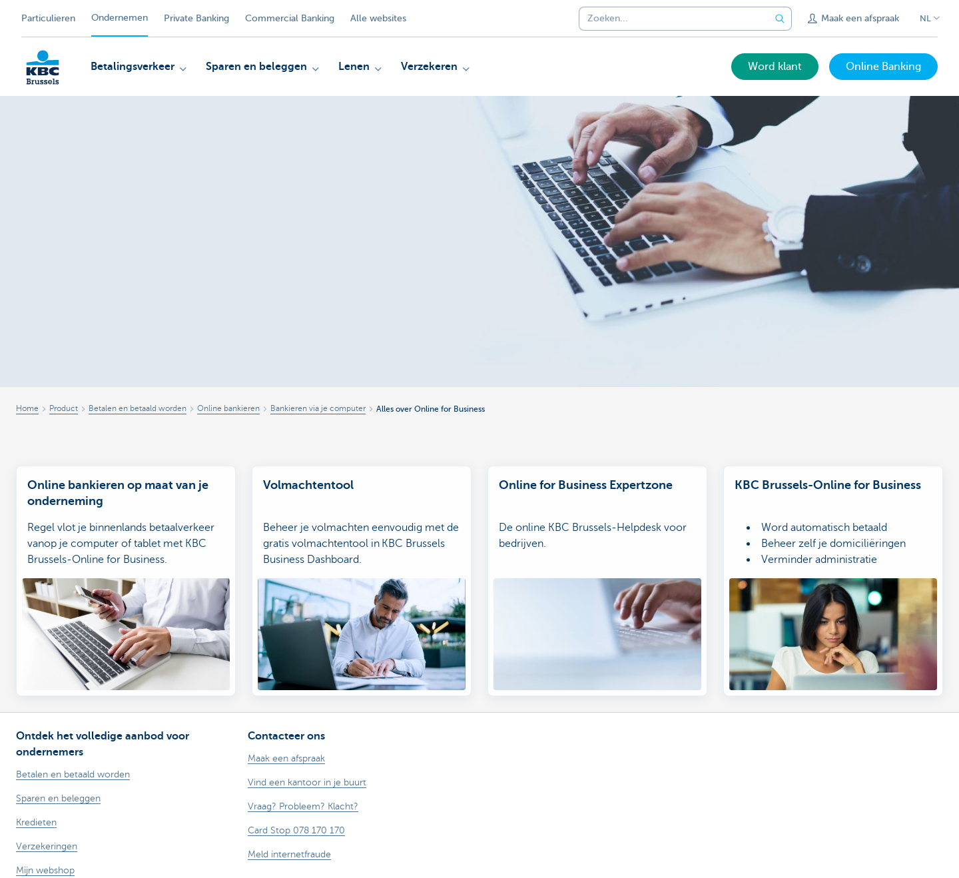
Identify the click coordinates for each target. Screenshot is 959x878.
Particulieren (48, 18)
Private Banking (196, 18)
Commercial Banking (289, 18)
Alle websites (378, 18)
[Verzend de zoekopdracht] (780, 19)
